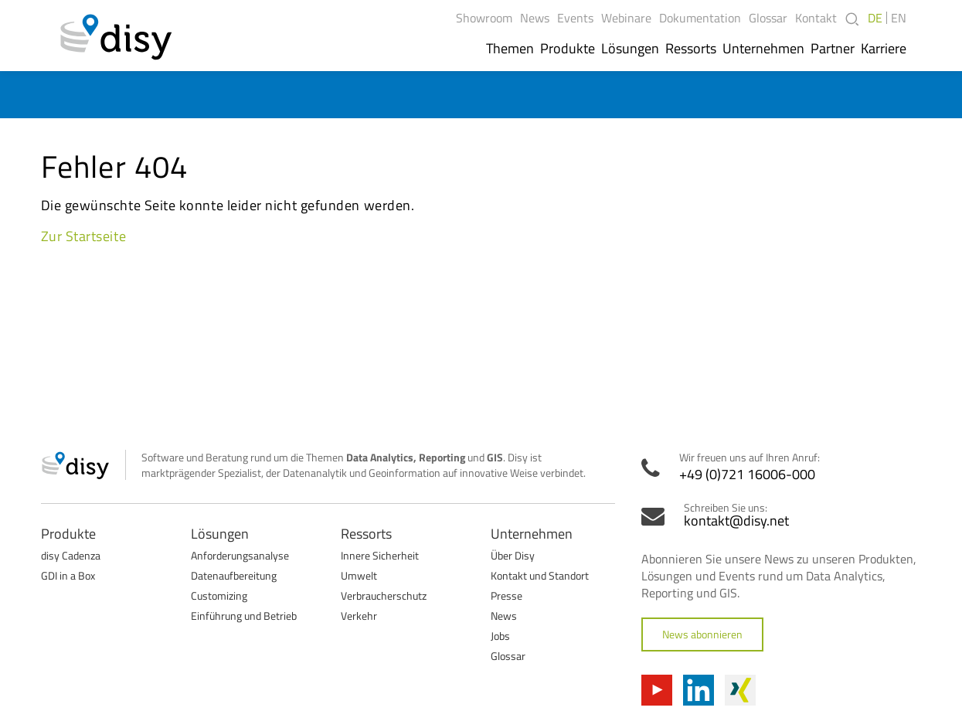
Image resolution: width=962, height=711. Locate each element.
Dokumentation (700, 18)
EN (898, 18)
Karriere (883, 49)
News (534, 18)
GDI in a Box (68, 575)
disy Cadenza (70, 555)
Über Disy (513, 555)
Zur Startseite (84, 236)
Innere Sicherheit (380, 555)
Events (575, 18)
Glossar (768, 18)
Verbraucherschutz (384, 595)
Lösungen (630, 49)
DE (875, 18)
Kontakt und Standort (540, 575)
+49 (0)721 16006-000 (747, 474)
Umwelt (359, 575)
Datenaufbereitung (234, 575)
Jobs (500, 636)
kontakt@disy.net (736, 520)
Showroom (484, 18)
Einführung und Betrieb (244, 615)
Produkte (567, 49)
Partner (833, 49)
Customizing (219, 595)
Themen (510, 49)
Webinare (626, 18)
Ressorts (690, 49)
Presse (506, 595)
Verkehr (359, 615)
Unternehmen (763, 49)
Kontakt (816, 18)
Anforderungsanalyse (240, 555)
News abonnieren (702, 634)
